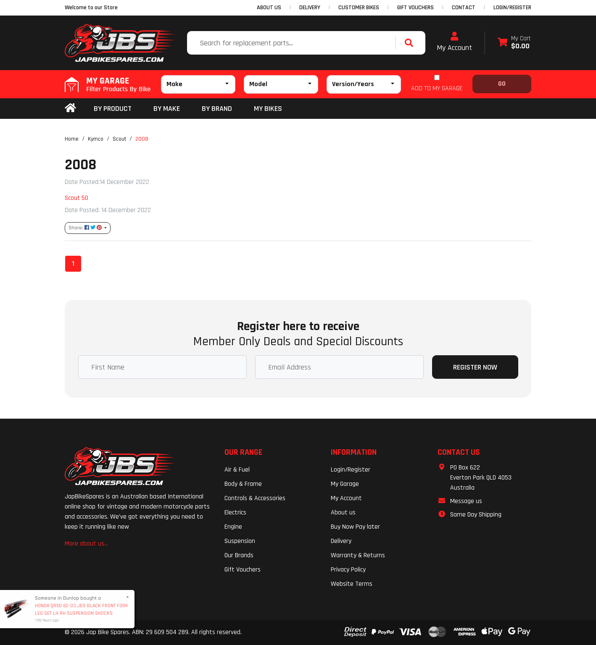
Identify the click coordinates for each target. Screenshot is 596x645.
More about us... (86, 543)
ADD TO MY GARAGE (436, 88)
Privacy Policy (348, 569)
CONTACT (463, 7)
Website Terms (351, 583)
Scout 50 (76, 198)
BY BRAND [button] (217, 108)
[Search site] (411, 43)
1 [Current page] (73, 263)
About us (343, 512)
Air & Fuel (237, 469)
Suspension (239, 541)
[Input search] (292, 43)
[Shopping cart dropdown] (514, 43)
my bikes (268, 108)
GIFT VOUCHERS (415, 7)
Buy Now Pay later (355, 526)
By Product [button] (113, 108)
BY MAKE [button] (166, 108)
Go (502, 83)
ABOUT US (269, 7)
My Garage (345, 484)
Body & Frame (243, 484)
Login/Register (512, 7)
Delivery (341, 541)
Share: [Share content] (86, 228)
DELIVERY (309, 7)
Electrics (235, 512)
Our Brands (238, 555)
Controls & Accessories (254, 498)
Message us (466, 501)
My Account (454, 41)
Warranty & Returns (358, 555)
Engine (233, 526)
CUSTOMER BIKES (358, 7)
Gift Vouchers (242, 569)
